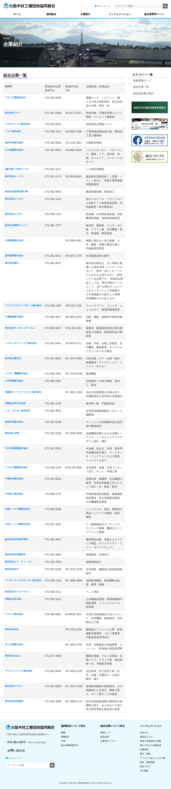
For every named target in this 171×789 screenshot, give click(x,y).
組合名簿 (105, 737)
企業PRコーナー (108, 741)
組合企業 (112, 725)
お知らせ (144, 732)
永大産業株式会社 (14, 150)
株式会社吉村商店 (14, 701)
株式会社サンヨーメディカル (20, 328)
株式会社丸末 (12, 629)
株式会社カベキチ (14, 198)
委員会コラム (146, 737)
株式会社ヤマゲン (14, 686)
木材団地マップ (142, 80)
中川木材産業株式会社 (16, 448)
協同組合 (51, 14)
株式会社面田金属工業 (16, 191)
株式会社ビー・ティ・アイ (18, 561)
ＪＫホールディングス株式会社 (21, 343)
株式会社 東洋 (12, 433)
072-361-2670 (16, 742)
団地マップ (105, 732)
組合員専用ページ (154, 14)
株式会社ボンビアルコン (17, 591)
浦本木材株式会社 (14, 142)
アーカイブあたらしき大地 (152, 758)
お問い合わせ (16, 750)
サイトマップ (102, 6)
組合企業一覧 (141, 86)
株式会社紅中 (12, 569)
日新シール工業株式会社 (17, 509)
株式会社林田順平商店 (16, 539)
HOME (6, 38)
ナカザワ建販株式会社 (16, 467)
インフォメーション (120, 14)
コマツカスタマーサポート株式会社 (23, 305)
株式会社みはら (13, 655)
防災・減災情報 (147, 762)
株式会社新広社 (13, 358)
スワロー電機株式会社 (16, 373)
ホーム (17, 14)
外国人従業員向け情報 (150, 741)
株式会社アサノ (13, 112)
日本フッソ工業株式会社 (17, 524)
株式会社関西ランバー (16, 225)
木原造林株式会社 (14, 240)
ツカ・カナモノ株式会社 (17, 410)
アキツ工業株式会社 (15, 97)
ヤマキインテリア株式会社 (18, 670)
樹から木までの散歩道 (150, 745)
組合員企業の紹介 (143, 93)
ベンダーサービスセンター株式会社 (23, 580)
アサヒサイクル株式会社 (17, 124)
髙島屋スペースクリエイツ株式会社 (23, 392)
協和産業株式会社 (14, 255)
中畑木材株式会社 (14, 478)
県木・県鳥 (146, 753)
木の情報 (144, 770)
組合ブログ (145, 766)
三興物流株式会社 (14, 316)
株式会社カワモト (14, 214)
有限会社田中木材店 (15, 403)
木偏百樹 (144, 749)
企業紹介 (85, 14)
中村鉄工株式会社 (14, 493)
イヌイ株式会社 (13, 131)
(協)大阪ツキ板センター (17, 169)
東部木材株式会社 (14, 422)
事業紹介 (65, 737)
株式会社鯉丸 (12, 263)
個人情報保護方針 (69, 745)
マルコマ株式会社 (14, 614)
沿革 (63, 741)
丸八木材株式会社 (14, 644)
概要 (63, 732)
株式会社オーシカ (14, 176)
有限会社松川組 (13, 599)
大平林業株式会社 (14, 380)
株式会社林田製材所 (15, 554)
